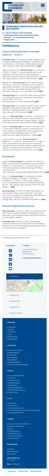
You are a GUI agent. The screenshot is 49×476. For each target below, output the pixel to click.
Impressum (12, 471)
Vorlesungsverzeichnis (15, 408)
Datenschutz (23, 471)
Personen (7, 37)
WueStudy (11, 403)
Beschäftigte (12, 360)
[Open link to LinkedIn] (9, 260)
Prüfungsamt (12, 385)
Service (10, 371)
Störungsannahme (14, 433)
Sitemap (10, 449)
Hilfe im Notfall (13, 438)
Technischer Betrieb (14, 436)
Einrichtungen (12, 337)
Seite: (9, 464)
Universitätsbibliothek (15, 376)
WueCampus (12, 406)
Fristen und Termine (14, 350)
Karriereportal (12, 357)
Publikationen (9, 40)
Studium (10, 330)
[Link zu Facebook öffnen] (9, 264)
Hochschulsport (13, 380)
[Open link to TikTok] (9, 255)
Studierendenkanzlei (14, 388)
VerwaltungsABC (13, 362)
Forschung (11, 332)
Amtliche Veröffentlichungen (17, 365)
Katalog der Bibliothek (15, 413)
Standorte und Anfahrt (15, 426)
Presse (10, 429)
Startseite (11, 322)
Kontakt (26, 245)
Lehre (9, 334)
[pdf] (39, 66)
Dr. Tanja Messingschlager (23, 37)
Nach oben (11, 454)
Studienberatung (13, 383)
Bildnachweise (13, 452)
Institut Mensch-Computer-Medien (19, 33)
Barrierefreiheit (36, 471)
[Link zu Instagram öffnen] (9, 251)
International (12, 339)
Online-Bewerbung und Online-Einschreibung (23, 410)
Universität (11, 327)
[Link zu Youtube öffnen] (9, 268)
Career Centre (12, 392)
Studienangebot (13, 353)
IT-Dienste (11, 378)
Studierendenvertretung (16, 390)
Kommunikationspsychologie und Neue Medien (21, 35)
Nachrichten (12, 355)
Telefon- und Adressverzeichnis (18, 424)
